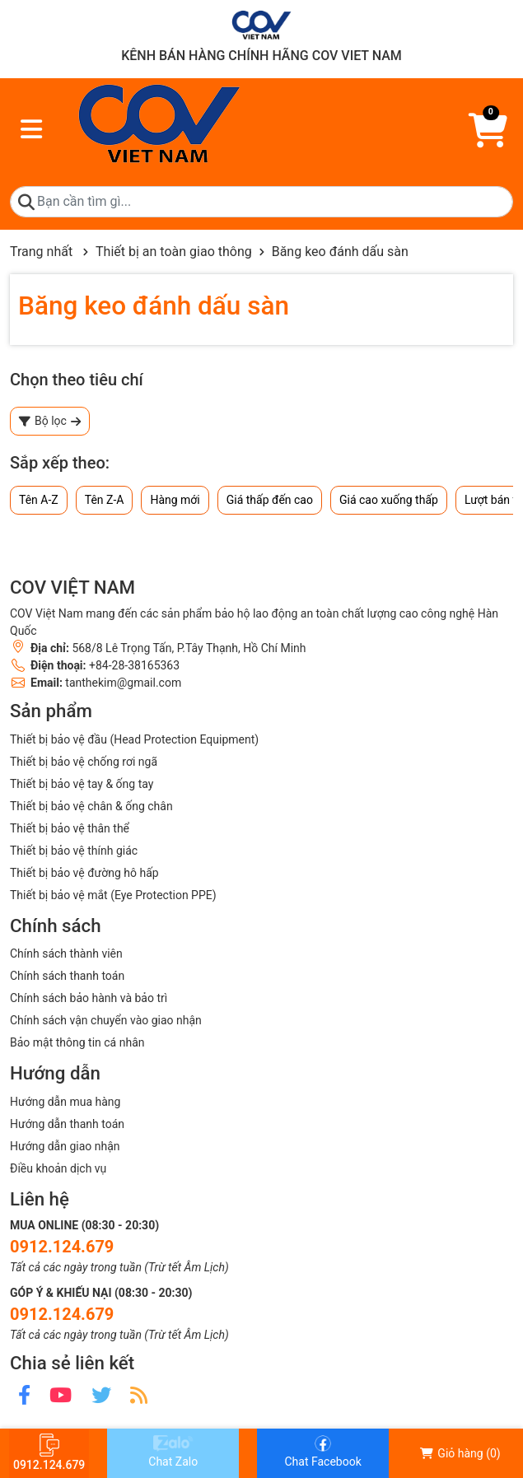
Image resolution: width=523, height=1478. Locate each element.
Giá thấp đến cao (269, 499)
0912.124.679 (62, 1247)
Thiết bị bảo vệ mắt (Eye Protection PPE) (113, 895)
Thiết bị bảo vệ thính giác (74, 850)
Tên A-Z (38, 499)
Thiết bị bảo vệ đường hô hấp (84, 872)
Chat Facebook (322, 1451)
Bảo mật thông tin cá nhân (77, 1042)
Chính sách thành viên (66, 953)
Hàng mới (174, 499)
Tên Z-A (104, 499)
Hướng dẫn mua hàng (65, 1101)
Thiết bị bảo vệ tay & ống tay (81, 783)
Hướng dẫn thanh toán (67, 1124)
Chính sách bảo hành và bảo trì (88, 998)
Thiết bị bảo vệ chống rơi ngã (83, 761)
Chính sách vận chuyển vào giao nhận (106, 1020)
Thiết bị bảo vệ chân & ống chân (91, 806)
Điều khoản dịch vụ (58, 1168)
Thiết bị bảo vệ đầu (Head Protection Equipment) (134, 739)
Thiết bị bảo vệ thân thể (69, 828)
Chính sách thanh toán (67, 975)
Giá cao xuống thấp (388, 499)
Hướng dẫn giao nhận (65, 1146)
